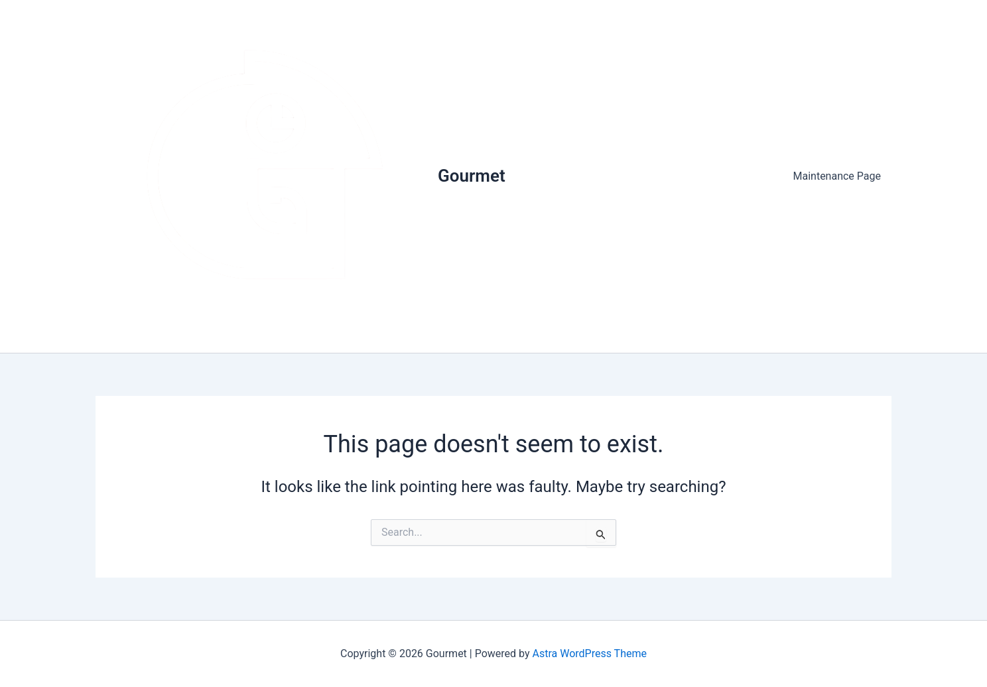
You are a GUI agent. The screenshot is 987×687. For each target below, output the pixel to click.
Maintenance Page (837, 176)
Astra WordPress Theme (590, 653)
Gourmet (471, 176)
